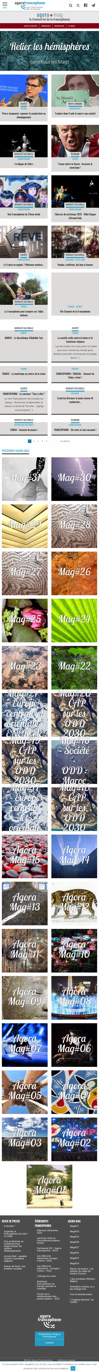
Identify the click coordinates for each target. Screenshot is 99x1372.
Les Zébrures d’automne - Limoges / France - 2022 (49, 1268)
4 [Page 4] (42, 441)
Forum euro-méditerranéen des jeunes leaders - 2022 (48, 1296)
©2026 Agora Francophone (39, 1360)
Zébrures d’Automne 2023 (47, 1231)
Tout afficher (65, 441)
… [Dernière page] (51, 441)
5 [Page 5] (46, 441)
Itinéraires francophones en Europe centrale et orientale (46, 1285)
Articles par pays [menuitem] (30, 26)
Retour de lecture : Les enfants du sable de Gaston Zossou (82, 1271)
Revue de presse (11, 1221)
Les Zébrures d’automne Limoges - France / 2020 (48, 1258)
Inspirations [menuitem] (59, 26)
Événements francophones (43, 1223)
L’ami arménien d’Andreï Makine (82, 1280)
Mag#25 (74, 1258)
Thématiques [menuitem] (46, 26)
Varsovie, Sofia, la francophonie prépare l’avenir (48, 1240)
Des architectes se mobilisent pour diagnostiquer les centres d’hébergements (13, 1246)
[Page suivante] (56, 441)
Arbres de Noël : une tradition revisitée (14, 1267)
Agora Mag (74, 1221)
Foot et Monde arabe (81, 1294)
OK (73, 1368)
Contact (49, 1342)
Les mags (71, 26)
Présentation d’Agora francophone (49, 1335)
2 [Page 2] (33, 441)
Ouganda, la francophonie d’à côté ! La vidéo (16, 1234)
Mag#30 (74, 1231)
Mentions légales (66, 1360)
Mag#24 (74, 1263)
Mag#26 (74, 1252)
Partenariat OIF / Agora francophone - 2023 (49, 1249)
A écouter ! (9, 1226)
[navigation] (5, 5)
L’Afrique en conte (46, 1276)
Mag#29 (74, 1236)
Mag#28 (74, 1242)
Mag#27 (74, 1247)
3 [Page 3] (38, 441)
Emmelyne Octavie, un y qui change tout (82, 1287)
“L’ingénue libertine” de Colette (82, 1300)
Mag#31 (74, 1226)
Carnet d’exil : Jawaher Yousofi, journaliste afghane (15, 1258)
